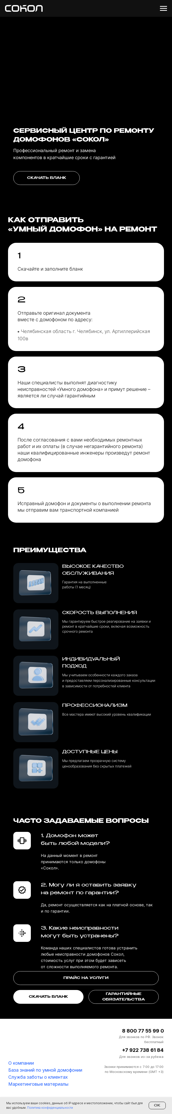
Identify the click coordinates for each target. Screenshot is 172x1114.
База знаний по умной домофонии (45, 1070)
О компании (21, 1063)
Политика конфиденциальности (50, 1107)
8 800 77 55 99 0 (143, 1031)
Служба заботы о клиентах (38, 1077)
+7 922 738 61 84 (142, 1050)
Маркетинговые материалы (38, 1084)
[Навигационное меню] (163, 8)
